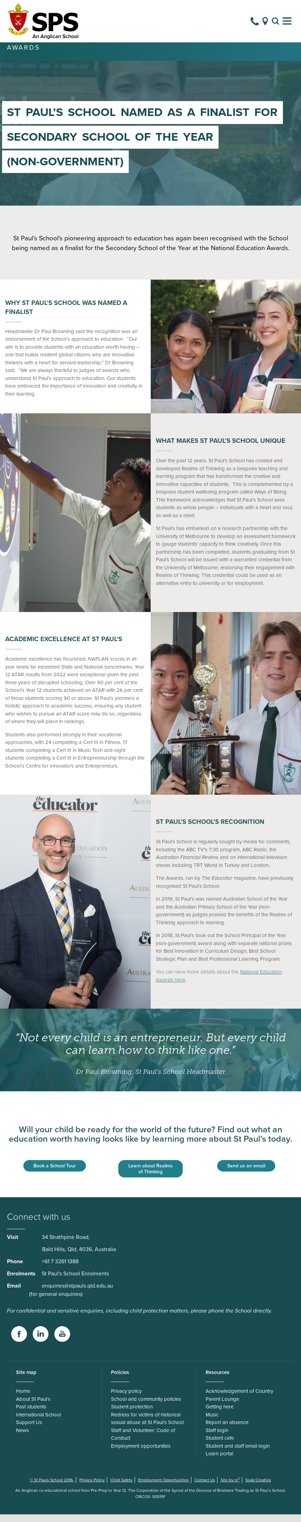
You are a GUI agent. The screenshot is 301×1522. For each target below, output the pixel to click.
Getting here (219, 1414)
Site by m (230, 1487)
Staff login (217, 1438)
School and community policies (146, 1407)
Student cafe (220, 1445)
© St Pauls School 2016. (52, 1487)
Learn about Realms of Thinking (150, 1176)
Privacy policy (126, 1399)
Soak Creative (258, 1487)
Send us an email (246, 1173)
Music (212, 1422)
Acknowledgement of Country (239, 1399)
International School (38, 1422)
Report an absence (227, 1430)
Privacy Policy (92, 1487)
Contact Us (205, 1487)
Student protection (132, 1414)
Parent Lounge (222, 1407)
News (22, 1438)
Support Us (29, 1430)
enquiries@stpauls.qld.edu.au (77, 1293)
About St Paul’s (33, 1407)
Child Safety (121, 1487)
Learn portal (219, 1461)
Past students (31, 1414)
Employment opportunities (141, 1453)
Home (23, 1399)
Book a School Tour (54, 1173)
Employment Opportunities (163, 1487)
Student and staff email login (238, 1453)
